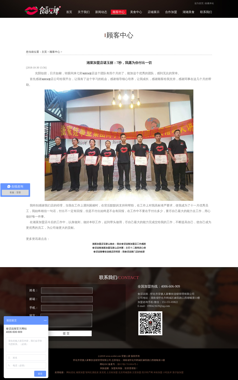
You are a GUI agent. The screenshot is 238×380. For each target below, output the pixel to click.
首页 (69, 12)
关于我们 (84, 12)
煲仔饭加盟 (178, 372)
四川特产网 (147, 372)
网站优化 (70, 372)
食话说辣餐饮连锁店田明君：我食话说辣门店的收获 (119, 251)
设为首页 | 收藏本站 (204, 3)
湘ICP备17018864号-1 (127, 364)
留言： (33, 315)
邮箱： (33, 299)
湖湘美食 (188, 12)
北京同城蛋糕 (125, 372)
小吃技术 (167, 372)
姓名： (33, 290)
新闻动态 (101, 12)
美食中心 (136, 12)
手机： (33, 307)
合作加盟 (171, 12)
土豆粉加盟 (112, 372)
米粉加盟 (157, 372)
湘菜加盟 (87, 73)
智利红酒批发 (92, 372)
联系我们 (206, 12)
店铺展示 (154, 12)
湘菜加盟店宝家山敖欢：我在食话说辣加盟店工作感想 (119, 244)
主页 (44, 51)
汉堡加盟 (136, 372)
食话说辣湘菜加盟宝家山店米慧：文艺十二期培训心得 (119, 248)
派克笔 (102, 372)
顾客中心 (119, 12)
